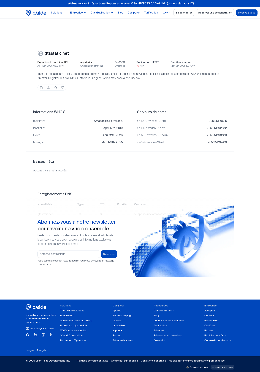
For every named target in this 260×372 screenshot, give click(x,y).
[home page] (36, 12)
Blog (120, 12)
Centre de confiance (217, 340)
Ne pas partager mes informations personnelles (197, 360)
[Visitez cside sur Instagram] (43, 335)
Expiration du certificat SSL (53, 62)
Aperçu (117, 310)
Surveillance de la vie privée (76, 320)
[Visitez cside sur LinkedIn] (35, 335)
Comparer (134, 12)
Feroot (117, 335)
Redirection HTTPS (148, 62)
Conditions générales (153, 360)
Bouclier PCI (67, 315)
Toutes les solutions (72, 310)
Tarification (151, 12)
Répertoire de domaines (168, 335)
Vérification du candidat (74, 330)
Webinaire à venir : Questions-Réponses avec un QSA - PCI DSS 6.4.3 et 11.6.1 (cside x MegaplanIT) (131, 3)
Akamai (117, 320)
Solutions (58, 12)
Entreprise (78, 12)
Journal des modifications (169, 320)
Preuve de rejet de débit (74, 325)
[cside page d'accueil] (36, 307)
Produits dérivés (215, 335)
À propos (209, 310)
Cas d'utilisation (102, 12)
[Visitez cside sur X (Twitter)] (51, 335)
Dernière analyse (181, 62)
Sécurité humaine (123, 340)
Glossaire (159, 340)
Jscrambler (119, 325)
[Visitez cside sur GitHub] (27, 335)
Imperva (117, 330)
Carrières (209, 325)
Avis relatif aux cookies (124, 360)
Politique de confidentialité (92, 360)
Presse (208, 330)
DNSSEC (120, 62)
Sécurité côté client (72, 335)
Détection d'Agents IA (73, 340)
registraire (86, 62)
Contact (209, 315)
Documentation (164, 310)
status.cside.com (222, 367)
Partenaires (211, 320)
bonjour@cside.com (40, 328)
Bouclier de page (122, 315)
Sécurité (159, 330)
